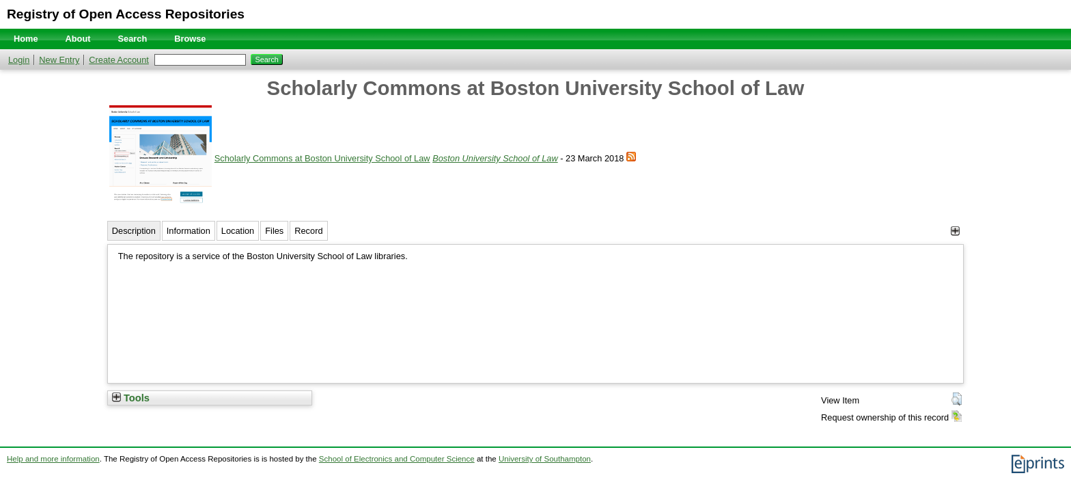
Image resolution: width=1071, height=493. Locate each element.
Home (26, 39)
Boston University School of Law (495, 158)
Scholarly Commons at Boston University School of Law (322, 158)
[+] (955, 231)
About (78, 39)
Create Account (119, 60)
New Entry (59, 60)
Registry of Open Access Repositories (126, 14)
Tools (131, 397)
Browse (190, 39)
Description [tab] (134, 231)
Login (18, 60)
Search (133, 39)
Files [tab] (274, 231)
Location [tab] (237, 231)
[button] (956, 399)
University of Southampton (545, 459)
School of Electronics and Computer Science (397, 459)
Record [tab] (308, 231)
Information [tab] (188, 231)
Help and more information (53, 459)
